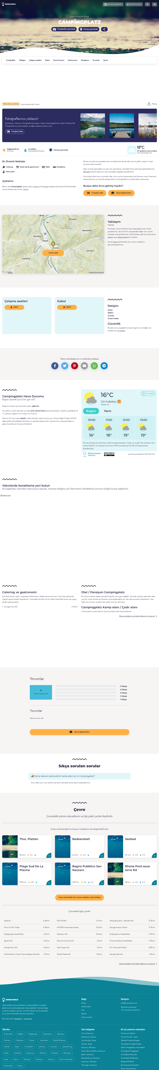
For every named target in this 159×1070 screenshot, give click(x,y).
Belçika (20, 1034)
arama (110, 237)
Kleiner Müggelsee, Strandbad (133, 1048)
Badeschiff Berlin (127, 1062)
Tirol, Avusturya (87, 1033)
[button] (113, 4)
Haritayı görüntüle (89, 29)
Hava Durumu (58, 60)
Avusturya (30, 1053)
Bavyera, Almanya (88, 1048)
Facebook (18, 1019)
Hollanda (17, 1053)
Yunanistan (44, 1040)
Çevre (105, 60)
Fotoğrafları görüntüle (64, 29)
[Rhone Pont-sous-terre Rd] (115, 865)
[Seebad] (115, 838)
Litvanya (53, 1047)
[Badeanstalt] (62, 838)
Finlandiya (19, 1040)
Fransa (31, 1040)
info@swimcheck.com (129, 1003)
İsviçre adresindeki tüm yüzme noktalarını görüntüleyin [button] (79, 897)
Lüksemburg (67, 1047)
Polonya (43, 1053)
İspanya (51, 1059)
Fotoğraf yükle (15, 131)
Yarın (107, 411)
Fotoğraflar (10, 60)
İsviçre (72, 17)
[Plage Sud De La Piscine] (10, 865)
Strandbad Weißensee (129, 1058)
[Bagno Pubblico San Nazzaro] (62, 865)
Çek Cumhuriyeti (65, 1059)
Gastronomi (72, 60)
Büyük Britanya (59, 1040)
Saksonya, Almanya (88, 1062)
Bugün (91, 411)
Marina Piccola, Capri (129, 1037)
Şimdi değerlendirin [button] (121, 193)
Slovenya (39, 1059)
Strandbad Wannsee (129, 1055)
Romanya (67, 1053)
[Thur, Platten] (10, 838)
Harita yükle (53, 253)
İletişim (84, 1014)
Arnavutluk (8, 1034)
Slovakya (26, 1059)
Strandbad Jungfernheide (131, 1044)
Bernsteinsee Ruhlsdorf (130, 1065)
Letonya (41, 1047)
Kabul (47, 60)
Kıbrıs (20, 1066)
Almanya (60, 1034)
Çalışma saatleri (35, 60)
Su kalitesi (121, 331)
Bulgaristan (33, 1034)
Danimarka (47, 1034)
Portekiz (54, 1053)
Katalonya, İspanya (88, 1037)
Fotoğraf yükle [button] (95, 193)
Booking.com (5, 495)
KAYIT (14, 307)
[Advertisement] (72, 82)
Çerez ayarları (86, 1017)
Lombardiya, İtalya (88, 1040)
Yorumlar (96, 60)
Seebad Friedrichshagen (130, 1040)
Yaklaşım (22, 60)
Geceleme (85, 60)
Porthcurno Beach (128, 1033)
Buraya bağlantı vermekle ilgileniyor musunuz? (137, 616)
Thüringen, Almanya (89, 1065)
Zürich (86, 17)
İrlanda (6, 1047)
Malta (6, 1053)
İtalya (17, 1047)
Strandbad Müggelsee (129, 1051)
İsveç (6, 1059)
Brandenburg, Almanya (90, 1058)
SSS (83, 1010)
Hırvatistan (28, 1047)
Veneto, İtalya (86, 1044)
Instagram (28, 1019)
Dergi (83, 1003)
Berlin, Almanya (87, 1055)
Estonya (7, 1040)
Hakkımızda (85, 1007)
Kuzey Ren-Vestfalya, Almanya (93, 1051)
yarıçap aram (122, 237)
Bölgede (86, 172)
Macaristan (8, 1066)
